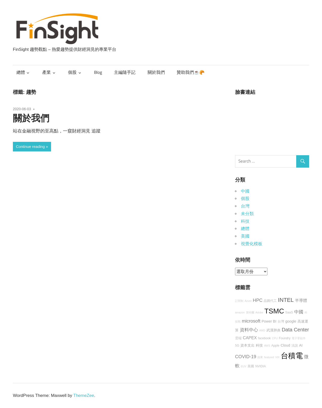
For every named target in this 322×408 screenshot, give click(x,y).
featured (269, 357)
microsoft (251, 321)
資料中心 (249, 329)
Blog (98, 72)
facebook (264, 338)
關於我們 (156, 72)
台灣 (245, 206)
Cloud (285, 345)
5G (237, 345)
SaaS (289, 312)
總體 (20, 72)
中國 (245, 191)
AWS (267, 345)
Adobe (259, 312)
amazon (240, 312)
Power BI (269, 321)
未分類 (247, 213)
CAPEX (250, 337)
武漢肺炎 (273, 330)
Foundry (284, 338)
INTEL (286, 300)
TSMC (274, 311)
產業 (46, 72)
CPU (275, 338)
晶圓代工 (270, 301)
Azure (248, 300)
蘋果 (260, 357)
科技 (245, 221)
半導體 (301, 300)
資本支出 (247, 345)
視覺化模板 (251, 243)
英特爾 (250, 312)
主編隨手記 (124, 72)
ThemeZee (83, 395)
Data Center (295, 329)
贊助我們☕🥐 (190, 72)
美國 (245, 236)
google (290, 321)
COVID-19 (245, 356)
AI (301, 345)
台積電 (292, 355)
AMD (262, 330)
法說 (294, 345)
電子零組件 (299, 338)
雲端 (238, 338)
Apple (275, 345)
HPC (257, 300)
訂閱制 (239, 300)
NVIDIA (260, 366)
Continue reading (30, 146)
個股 (72, 72)
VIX (277, 357)
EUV (243, 366)
